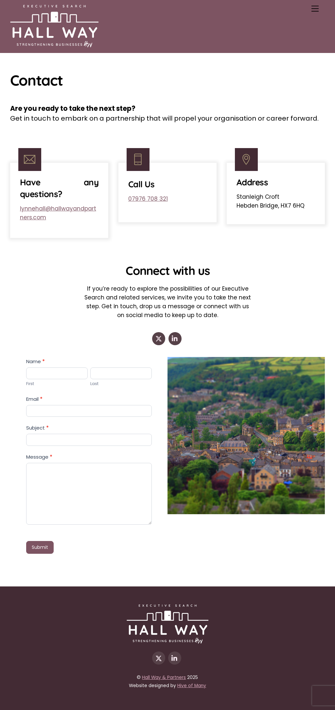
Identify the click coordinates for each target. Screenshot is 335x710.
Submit (40, 547)
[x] (158, 338)
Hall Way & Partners (164, 677)
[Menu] (315, 8)
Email (34, 399)
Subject (37, 427)
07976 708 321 (148, 199)
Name (35, 361)
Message (39, 456)
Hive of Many (191, 686)
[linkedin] (175, 338)
